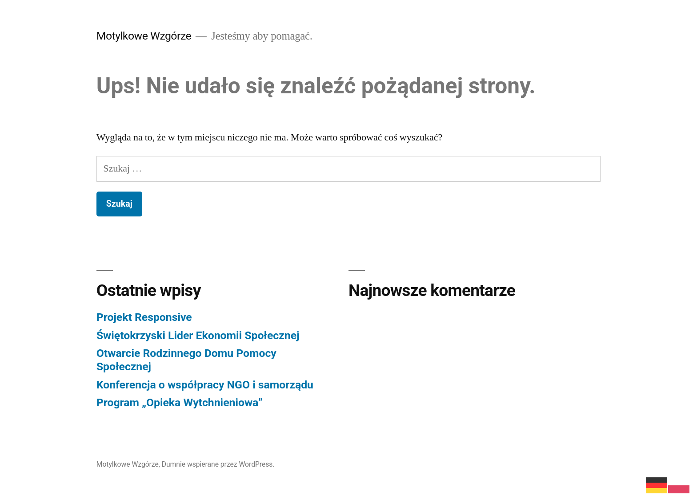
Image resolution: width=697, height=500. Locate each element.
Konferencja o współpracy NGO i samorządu (204, 384)
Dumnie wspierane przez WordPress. (218, 464)
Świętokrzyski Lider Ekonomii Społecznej (198, 335)
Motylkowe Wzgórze (143, 35)
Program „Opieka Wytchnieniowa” (179, 402)
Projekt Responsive (144, 317)
